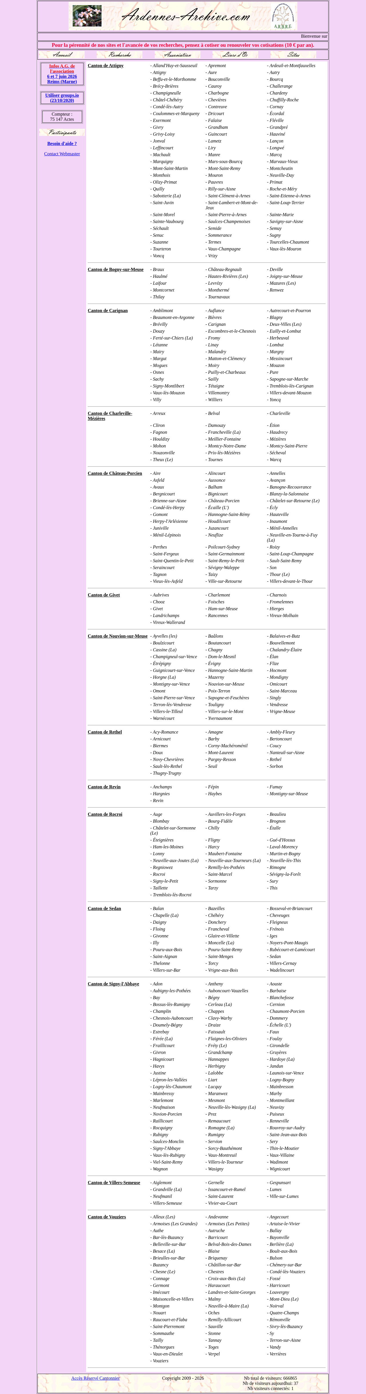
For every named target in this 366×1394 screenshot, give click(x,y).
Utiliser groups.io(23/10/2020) (62, 98)
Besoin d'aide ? (62, 143)
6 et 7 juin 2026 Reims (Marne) (62, 74)
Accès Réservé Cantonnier (95, 1378)
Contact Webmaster (62, 153)
